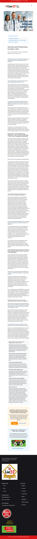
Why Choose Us (11, 42)
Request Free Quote (22, 423)
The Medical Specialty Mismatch (13, 38)
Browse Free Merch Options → (18, 448)
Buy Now (14, 423)
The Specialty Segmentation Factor (14, 40)
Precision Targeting (23, 40)
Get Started (15, 42)
